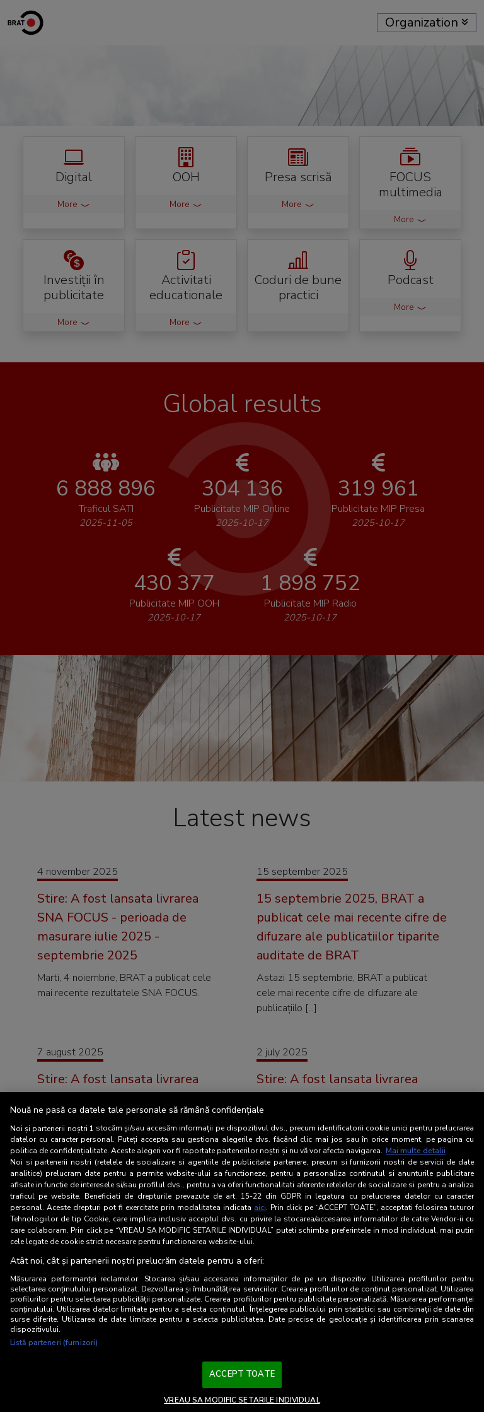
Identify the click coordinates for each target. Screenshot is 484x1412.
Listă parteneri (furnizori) (54, 1343)
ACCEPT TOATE (242, 1374)
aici (260, 1207)
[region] (242, 1252)
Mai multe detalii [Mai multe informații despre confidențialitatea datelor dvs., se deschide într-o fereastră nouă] (416, 1151)
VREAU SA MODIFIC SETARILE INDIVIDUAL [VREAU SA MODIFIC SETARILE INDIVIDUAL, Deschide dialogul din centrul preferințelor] (242, 1400)
